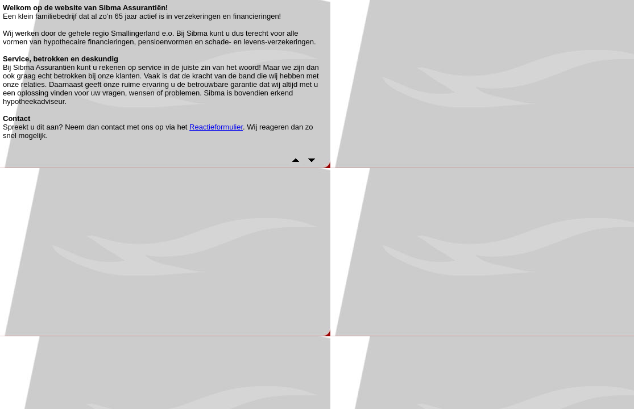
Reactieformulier (216, 127)
